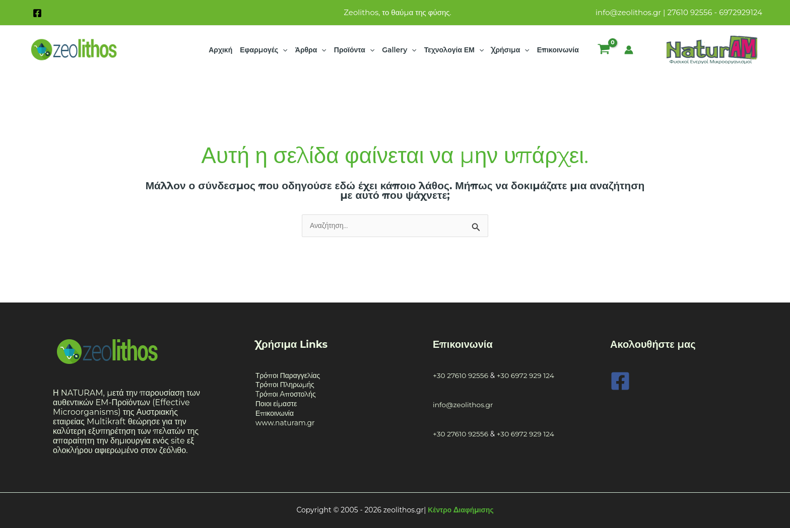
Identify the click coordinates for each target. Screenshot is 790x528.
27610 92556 (689, 12)
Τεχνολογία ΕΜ (454, 50)
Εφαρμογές (264, 50)
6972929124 (740, 12)
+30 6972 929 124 (526, 375)
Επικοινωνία (558, 49)
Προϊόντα (354, 50)
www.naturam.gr (285, 422)
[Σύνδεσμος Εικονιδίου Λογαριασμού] (628, 49)
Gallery (399, 50)
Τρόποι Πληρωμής (284, 385)
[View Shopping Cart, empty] (604, 50)
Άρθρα (310, 50)
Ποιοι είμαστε (276, 404)
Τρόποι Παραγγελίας (287, 375)
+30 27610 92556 (461, 375)
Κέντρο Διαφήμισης (460, 509)
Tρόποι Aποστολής (285, 394)
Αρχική (220, 49)
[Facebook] (37, 13)
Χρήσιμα (510, 50)
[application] (282, 50)
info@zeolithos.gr (628, 12)
